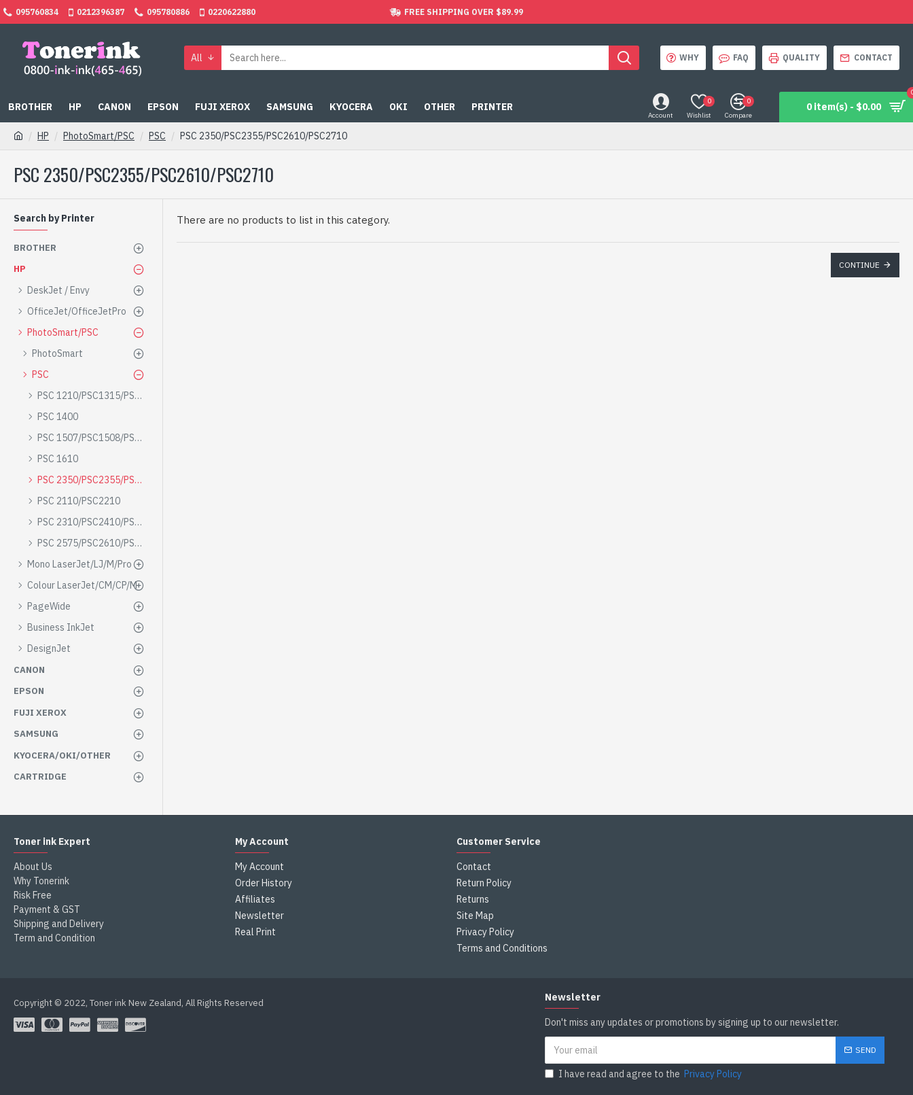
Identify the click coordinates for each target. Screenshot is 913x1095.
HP (43, 136)
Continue (859, 265)
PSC (157, 136)
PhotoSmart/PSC (99, 136)
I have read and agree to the (644, 1074)
